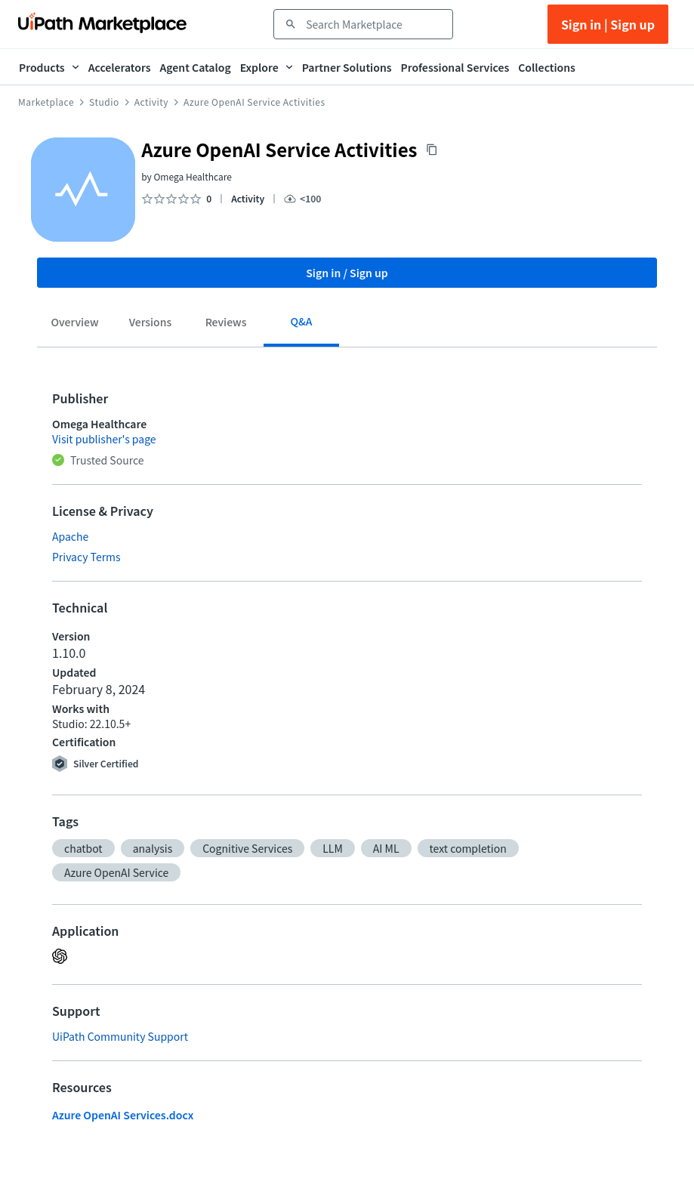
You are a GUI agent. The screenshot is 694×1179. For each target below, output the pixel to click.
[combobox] (373, 24)
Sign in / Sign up (347, 272)
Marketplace (46, 102)
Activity (151, 102)
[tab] (75, 324)
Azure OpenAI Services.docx (122, 1114)
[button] (83, 848)
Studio (104, 102)
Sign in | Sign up (608, 24)
